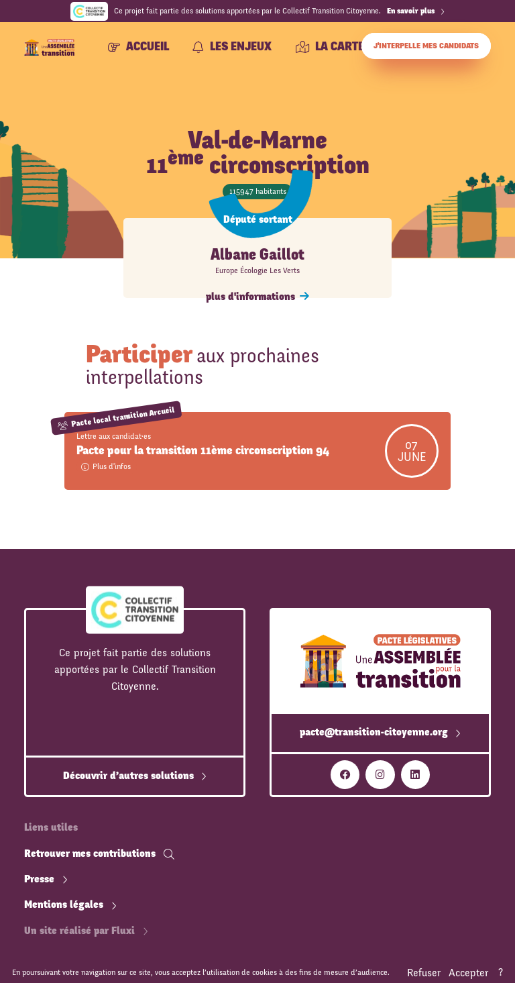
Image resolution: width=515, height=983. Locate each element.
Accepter (468, 973)
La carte (330, 47)
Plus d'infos (106, 466)
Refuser (424, 973)
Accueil (138, 47)
